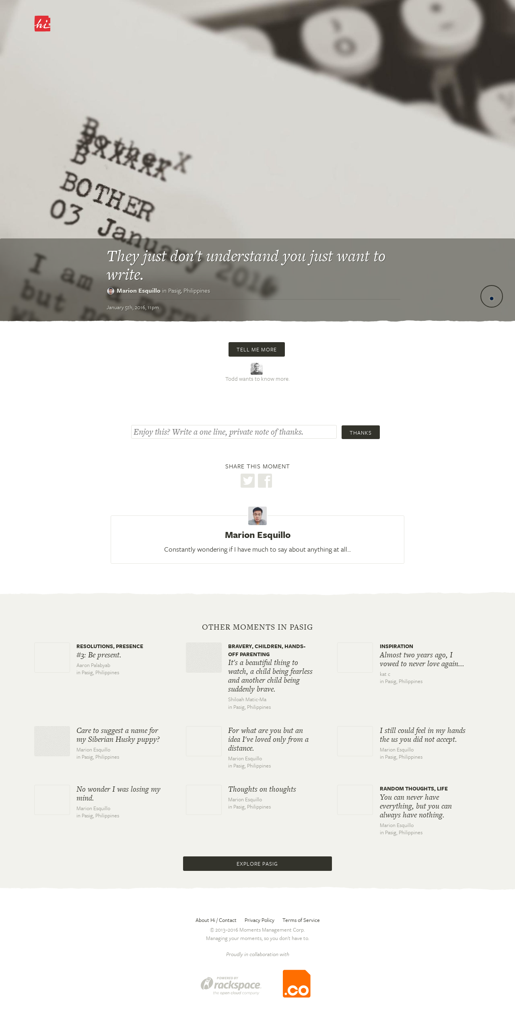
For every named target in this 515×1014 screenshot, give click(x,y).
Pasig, (189, 290)
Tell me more (257, 349)
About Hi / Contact (216, 920)
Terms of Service (301, 920)
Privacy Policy (259, 920)
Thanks (361, 433)
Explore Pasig (257, 864)
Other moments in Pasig (257, 627)
